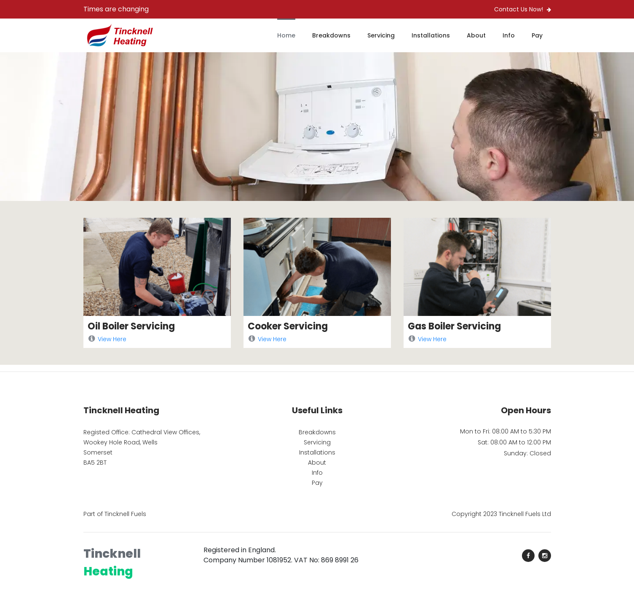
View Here (107, 339)
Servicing (381, 35)
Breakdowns (331, 35)
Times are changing (116, 9)
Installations (431, 35)
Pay (537, 35)
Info (509, 35)
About (476, 35)
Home (286, 35)
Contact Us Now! (522, 9)
